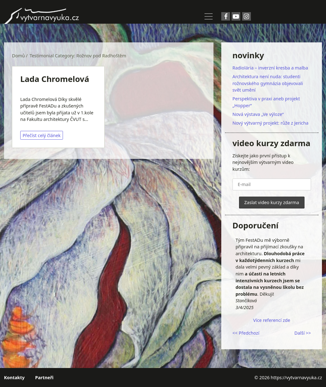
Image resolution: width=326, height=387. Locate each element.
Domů (18, 56)
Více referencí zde (271, 320)
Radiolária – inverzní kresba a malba (270, 68)
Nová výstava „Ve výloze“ (258, 114)
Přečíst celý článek (41, 135)
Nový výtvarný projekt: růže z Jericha (271, 123)
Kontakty (14, 377)
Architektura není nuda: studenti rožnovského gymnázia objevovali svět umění (268, 83)
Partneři (44, 377)
